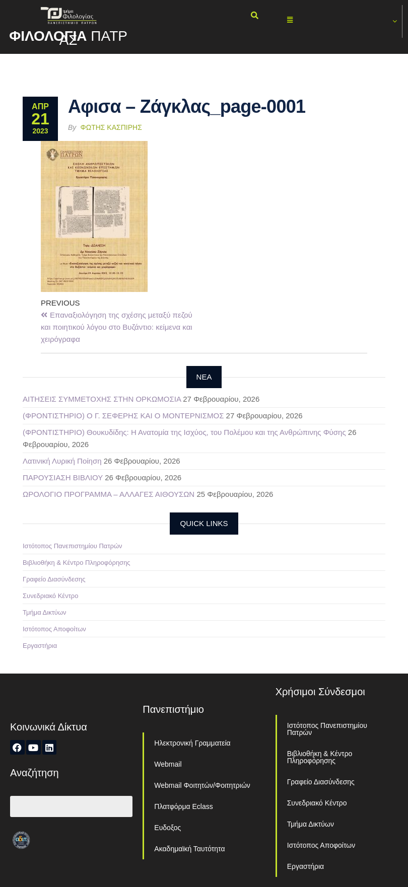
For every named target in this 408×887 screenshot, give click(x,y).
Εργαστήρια (40, 645)
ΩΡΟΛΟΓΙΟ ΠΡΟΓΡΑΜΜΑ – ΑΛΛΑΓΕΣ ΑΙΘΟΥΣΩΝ (108, 494)
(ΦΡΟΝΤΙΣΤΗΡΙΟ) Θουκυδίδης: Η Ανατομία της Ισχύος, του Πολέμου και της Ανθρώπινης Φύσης (184, 432)
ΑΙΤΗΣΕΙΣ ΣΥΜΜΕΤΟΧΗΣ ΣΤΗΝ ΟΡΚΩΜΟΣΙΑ (102, 399)
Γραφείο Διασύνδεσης (54, 579)
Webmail (167, 764)
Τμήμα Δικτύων (44, 612)
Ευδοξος (167, 828)
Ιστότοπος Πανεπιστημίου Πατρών (72, 546)
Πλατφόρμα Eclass (183, 806)
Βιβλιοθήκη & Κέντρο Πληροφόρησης (76, 562)
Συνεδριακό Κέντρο (50, 596)
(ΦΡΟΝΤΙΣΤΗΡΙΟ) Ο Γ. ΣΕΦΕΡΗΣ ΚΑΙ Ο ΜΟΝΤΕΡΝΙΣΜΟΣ (123, 415)
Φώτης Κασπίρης (111, 127)
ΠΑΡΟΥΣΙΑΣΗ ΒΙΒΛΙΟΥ (63, 477)
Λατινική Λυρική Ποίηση (62, 461)
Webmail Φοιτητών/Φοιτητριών (202, 785)
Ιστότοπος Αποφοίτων (54, 629)
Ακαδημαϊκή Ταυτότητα (189, 849)
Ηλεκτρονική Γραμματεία (192, 743)
